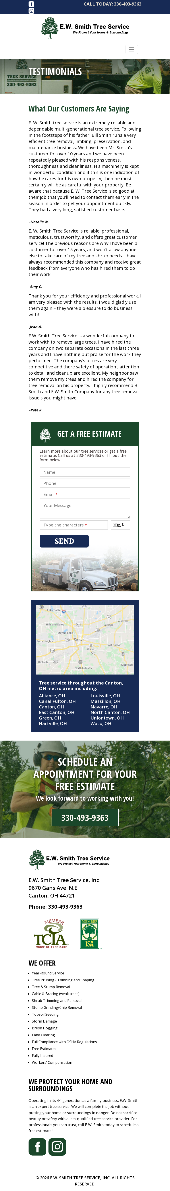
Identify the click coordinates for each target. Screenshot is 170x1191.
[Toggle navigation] (132, 49)
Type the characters (65, 525)
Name (49, 472)
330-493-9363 (127, 4)
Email (50, 494)
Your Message (57, 505)
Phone (49, 483)
